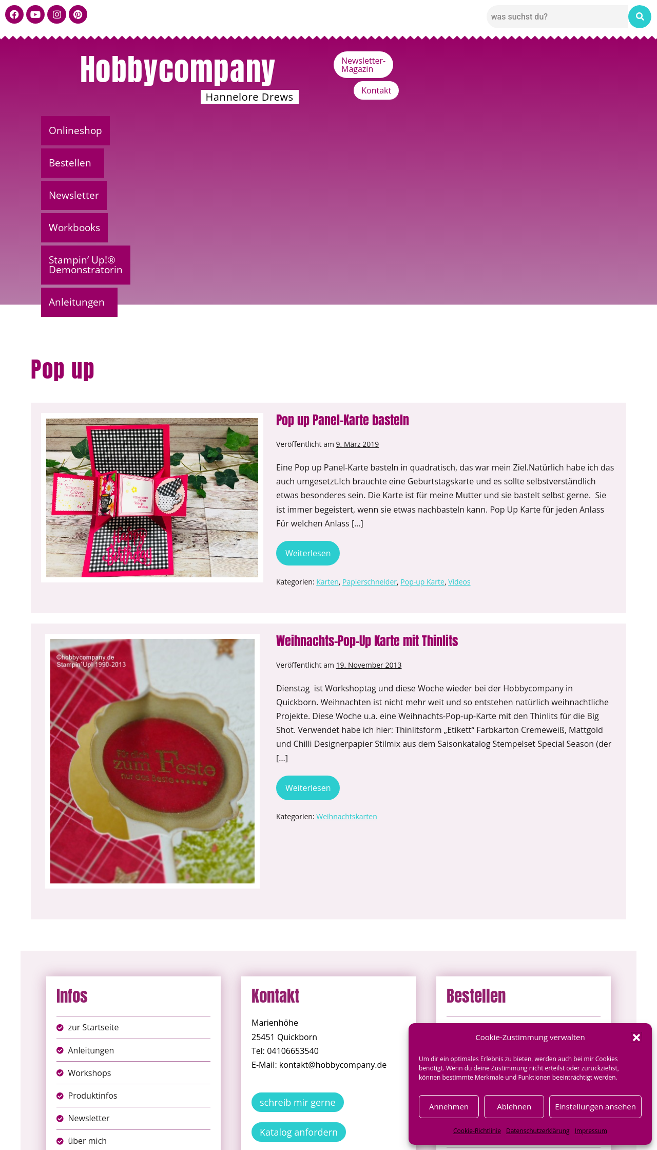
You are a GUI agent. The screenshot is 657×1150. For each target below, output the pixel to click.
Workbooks (316, 130)
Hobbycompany (178, 69)
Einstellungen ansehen (595, 1106)
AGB (386, 1123)
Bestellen (157, 130)
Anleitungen (570, 130)
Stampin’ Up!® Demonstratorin (442, 130)
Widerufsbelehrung (292, 1134)
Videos (459, 410)
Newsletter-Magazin (519, 60)
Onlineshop (80, 130)
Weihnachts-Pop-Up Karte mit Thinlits (367, 469)
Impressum (591, 1130)
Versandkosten (374, 1134)
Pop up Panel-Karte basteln (342, 248)
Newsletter (237, 130)
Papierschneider (369, 410)
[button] (636, 1037)
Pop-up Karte (422, 410)
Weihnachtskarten (346, 645)
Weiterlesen (310, 378)
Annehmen (449, 1106)
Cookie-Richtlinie (477, 1130)
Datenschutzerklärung (538, 1130)
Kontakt (593, 60)
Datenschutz (340, 1123)
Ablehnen (514, 1106)
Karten (327, 410)
